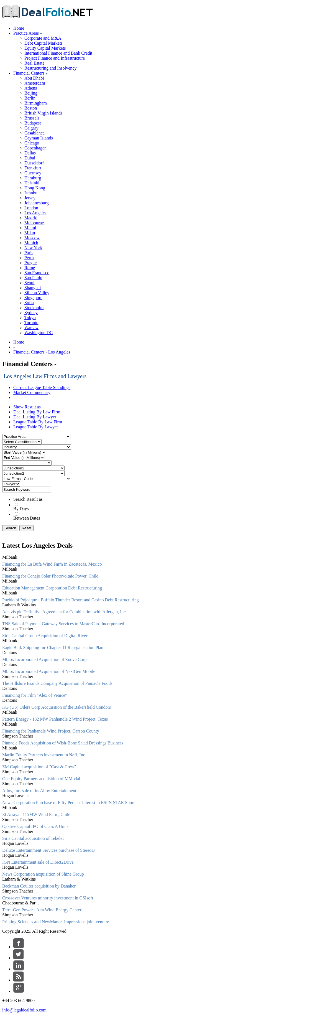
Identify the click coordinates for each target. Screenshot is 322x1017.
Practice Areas (27, 33)
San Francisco (36, 272)
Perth (29, 257)
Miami (30, 227)
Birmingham (35, 103)
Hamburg (32, 178)
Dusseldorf (34, 163)
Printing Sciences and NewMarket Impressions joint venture (55, 921)
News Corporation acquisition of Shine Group (43, 874)
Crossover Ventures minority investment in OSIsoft (47, 898)
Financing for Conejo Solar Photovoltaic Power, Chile (50, 576)
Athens (30, 88)
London (31, 207)
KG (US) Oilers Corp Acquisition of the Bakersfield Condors (56, 707)
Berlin (29, 98)
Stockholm (34, 307)
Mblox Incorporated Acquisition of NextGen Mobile (48, 671)
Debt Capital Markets (43, 43)
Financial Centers (30, 73)
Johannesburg (36, 202)
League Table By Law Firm (37, 421)
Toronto (31, 322)
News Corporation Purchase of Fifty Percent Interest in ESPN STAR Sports (69, 802)
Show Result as (27, 407)
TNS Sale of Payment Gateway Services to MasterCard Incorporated (63, 623)
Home (18, 28)
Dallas (30, 153)
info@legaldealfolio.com (24, 1010)
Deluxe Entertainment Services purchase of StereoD (48, 850)
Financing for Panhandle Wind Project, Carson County (50, 731)
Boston (30, 108)
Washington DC (38, 332)
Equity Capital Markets (45, 48)
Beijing (30, 93)
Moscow (32, 237)
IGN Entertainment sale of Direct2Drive (38, 862)
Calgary (31, 128)
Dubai (29, 158)
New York (33, 247)
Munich (31, 242)
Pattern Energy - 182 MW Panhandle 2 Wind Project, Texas (55, 719)
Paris (28, 252)
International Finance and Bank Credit (58, 53)
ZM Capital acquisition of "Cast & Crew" (39, 766)
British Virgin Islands (43, 113)
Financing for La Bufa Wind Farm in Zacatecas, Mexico (52, 564)
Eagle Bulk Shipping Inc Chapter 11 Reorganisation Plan (52, 647)
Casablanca (34, 133)
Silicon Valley (36, 292)
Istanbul (31, 192)
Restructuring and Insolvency (50, 68)
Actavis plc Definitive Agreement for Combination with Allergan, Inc (64, 611)
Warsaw (31, 327)
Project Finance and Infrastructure (54, 58)
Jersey (29, 197)
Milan (29, 232)
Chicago (31, 143)
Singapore (33, 297)
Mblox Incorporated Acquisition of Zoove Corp (44, 659)
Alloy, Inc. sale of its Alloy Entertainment (39, 790)
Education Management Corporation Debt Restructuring (52, 588)
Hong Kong (34, 187)
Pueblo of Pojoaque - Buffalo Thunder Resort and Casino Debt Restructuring (70, 600)
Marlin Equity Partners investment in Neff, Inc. (44, 754)
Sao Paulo (33, 277)
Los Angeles (35, 212)
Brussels (31, 118)
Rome (29, 267)
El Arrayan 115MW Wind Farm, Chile (36, 814)
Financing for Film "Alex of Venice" (34, 695)
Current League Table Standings (41, 387)
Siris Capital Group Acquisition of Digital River (45, 635)
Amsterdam (34, 83)
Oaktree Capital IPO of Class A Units (35, 826)
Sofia (29, 302)
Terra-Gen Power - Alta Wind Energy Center (41, 909)
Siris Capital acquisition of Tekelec (33, 838)
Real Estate (34, 63)
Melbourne (34, 222)
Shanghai (32, 287)
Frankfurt (32, 168)
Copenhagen (35, 148)
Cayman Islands (38, 138)
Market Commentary (31, 392)
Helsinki (31, 182)
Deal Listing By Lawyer (34, 417)
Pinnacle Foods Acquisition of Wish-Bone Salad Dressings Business (62, 743)
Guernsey (32, 173)
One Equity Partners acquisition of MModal (41, 778)
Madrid (30, 217)
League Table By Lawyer (35, 426)
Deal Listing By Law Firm (36, 412)
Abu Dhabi (34, 78)
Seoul (29, 282)
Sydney (31, 312)
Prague (30, 262)
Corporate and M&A (42, 38)
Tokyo (30, 317)
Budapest (32, 123)
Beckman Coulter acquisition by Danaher (39, 886)
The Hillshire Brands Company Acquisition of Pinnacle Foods (57, 683)
